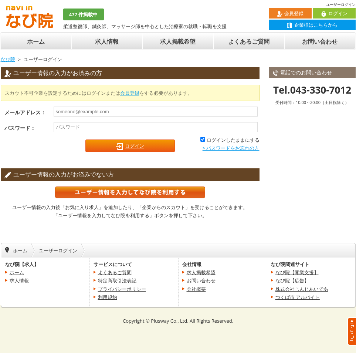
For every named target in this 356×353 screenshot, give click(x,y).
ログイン (334, 13)
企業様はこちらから (312, 24)
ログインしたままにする (233, 140)
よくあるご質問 (248, 41)
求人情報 (107, 41)
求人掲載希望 (178, 41)
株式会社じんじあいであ (301, 289)
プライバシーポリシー (122, 289)
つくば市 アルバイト (297, 297)
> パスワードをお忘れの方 (231, 148)
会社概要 (196, 289)
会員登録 (290, 13)
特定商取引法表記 (117, 280)
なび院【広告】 (292, 280)
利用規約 (107, 297)
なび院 (8, 59)
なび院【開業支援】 (297, 272)
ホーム (36, 41)
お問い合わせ (320, 41)
